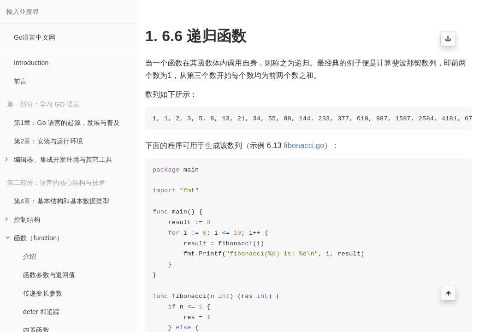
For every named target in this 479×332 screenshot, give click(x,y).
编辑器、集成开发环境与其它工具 (59, 159)
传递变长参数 (42, 293)
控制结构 (23, 219)
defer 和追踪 (41, 311)
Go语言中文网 (34, 37)
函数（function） (34, 238)
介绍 (29, 256)
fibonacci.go (304, 145)
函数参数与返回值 (49, 275)
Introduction (31, 62)
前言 (20, 81)
